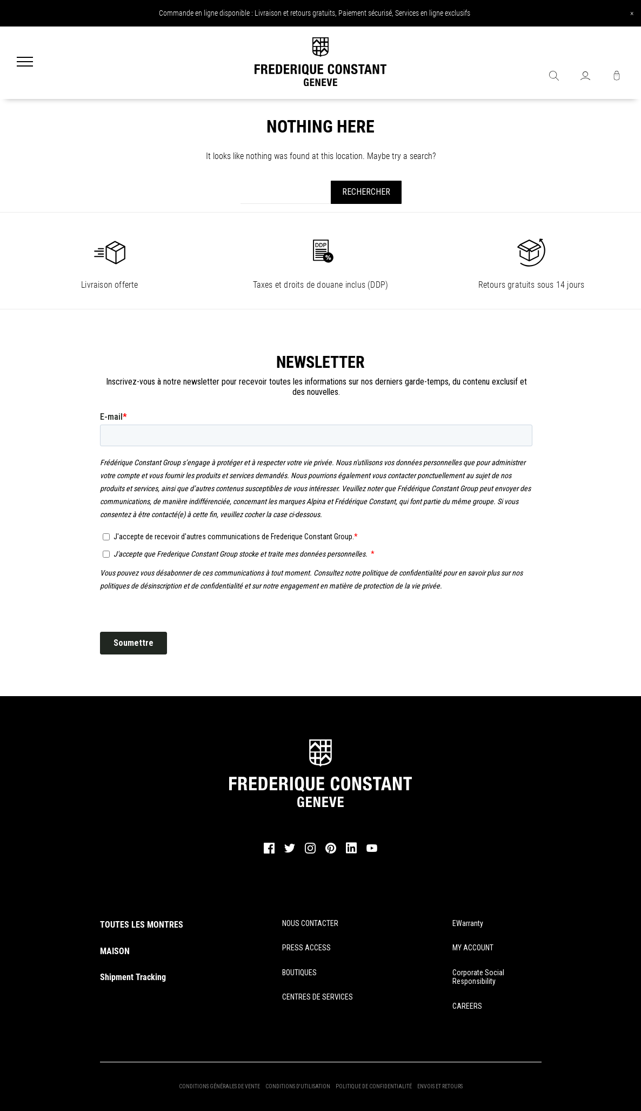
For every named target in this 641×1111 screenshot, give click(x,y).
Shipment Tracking (133, 977)
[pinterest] (330, 852)
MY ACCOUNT (472, 947)
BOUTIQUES (299, 972)
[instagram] (310, 852)
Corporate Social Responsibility (478, 977)
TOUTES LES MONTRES (141, 925)
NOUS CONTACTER (310, 923)
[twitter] (289, 851)
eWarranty (467, 923)
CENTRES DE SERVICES (317, 997)
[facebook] (269, 852)
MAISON (115, 951)
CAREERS (467, 1006)
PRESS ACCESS (306, 947)
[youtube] (372, 850)
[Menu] (25, 63)
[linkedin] (351, 853)
